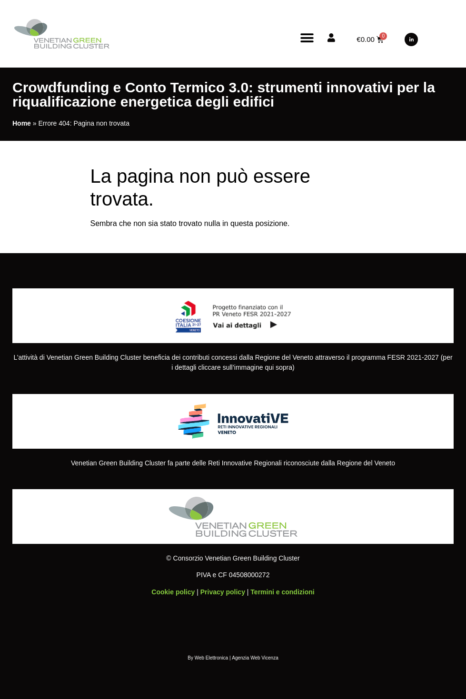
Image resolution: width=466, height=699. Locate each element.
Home (21, 123)
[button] (306, 38)
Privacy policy (222, 592)
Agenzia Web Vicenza (255, 657)
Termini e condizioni (282, 592)
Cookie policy (173, 592)
